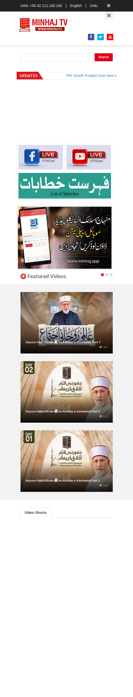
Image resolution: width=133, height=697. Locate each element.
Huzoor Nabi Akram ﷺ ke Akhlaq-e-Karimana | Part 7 (63, 342)
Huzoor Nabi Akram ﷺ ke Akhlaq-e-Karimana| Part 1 (63, 480)
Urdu (94, 6)
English (76, 6)
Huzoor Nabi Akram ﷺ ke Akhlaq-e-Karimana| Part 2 (63, 411)
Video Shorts (36, 513)
